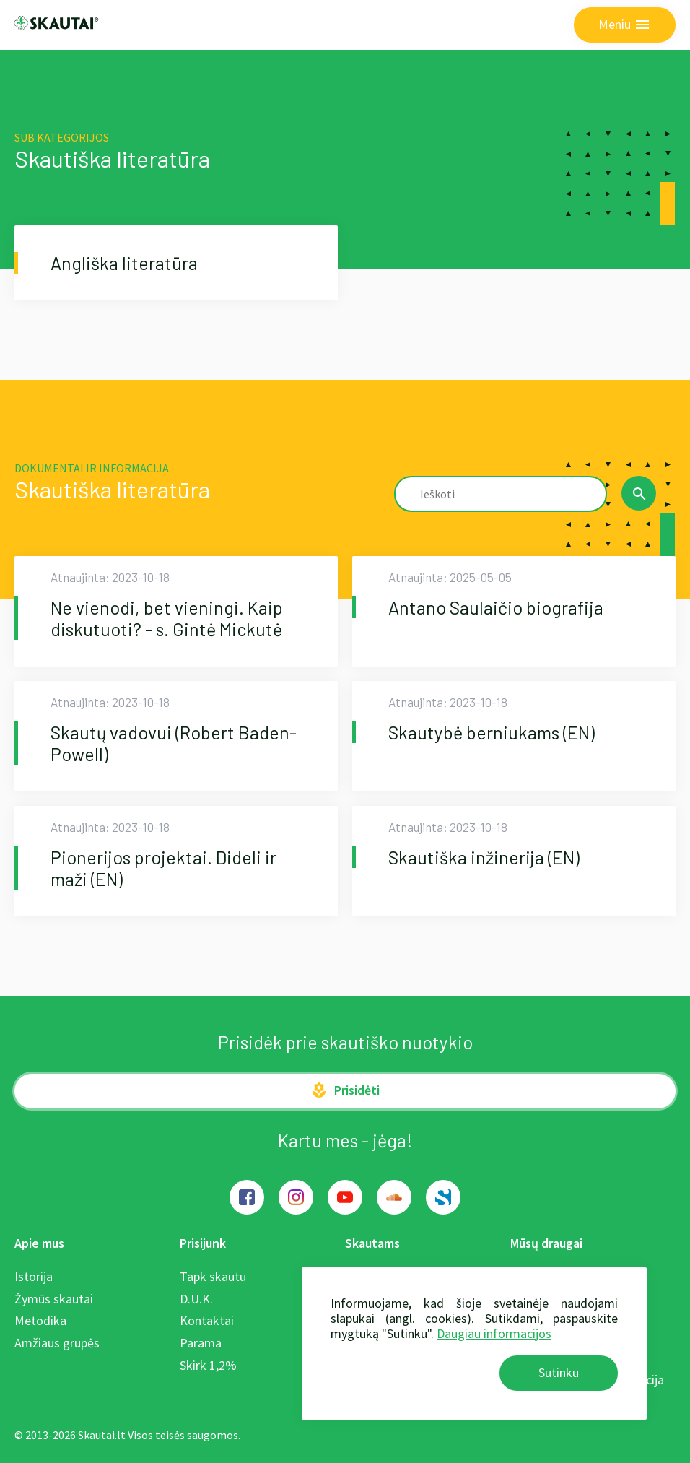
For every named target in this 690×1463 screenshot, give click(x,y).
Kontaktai (207, 1320)
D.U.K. (196, 1298)
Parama (201, 1342)
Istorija (33, 1276)
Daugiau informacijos (494, 1333)
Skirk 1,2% (208, 1365)
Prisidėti (345, 1090)
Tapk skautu (213, 1276)
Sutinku (558, 1372)
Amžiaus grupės (57, 1342)
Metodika (40, 1320)
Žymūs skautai (53, 1298)
